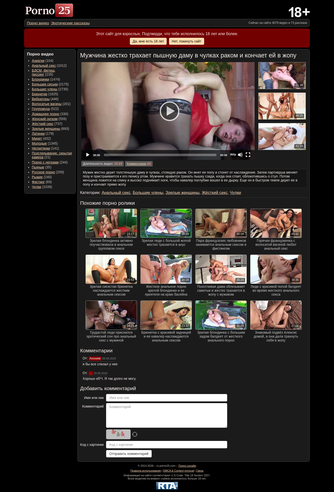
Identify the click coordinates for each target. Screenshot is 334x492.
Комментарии (136, 163)
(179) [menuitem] (43, 134)
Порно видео (38, 23)
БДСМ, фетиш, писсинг (43, 72)
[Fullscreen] (248, 154)
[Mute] (240, 154)
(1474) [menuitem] (46, 79)
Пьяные (38, 167)
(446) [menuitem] (45, 99)
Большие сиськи (45, 84)
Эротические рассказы (70, 23)
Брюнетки (39, 94)
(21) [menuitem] (52, 155)
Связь (199, 470)
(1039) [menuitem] (42, 187)
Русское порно (43, 172)
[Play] (168, 111)
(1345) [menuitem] (45, 143)
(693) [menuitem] (50, 129)
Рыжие (37, 177)
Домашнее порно (45, 114)
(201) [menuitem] (51, 104)
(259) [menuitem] (48, 172)
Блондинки (40, 79)
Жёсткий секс (42, 124)
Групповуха (41, 109)
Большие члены (44, 89)
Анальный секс (44, 66)
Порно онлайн (187, 465)
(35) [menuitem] (41, 167)
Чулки (36, 187)
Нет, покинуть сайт (186, 41)
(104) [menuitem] (42, 61)
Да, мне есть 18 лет (148, 41)
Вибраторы (40, 99)
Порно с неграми (45, 162)
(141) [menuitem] (45, 148)
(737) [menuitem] (47, 124)
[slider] (160, 155)
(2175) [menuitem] (50, 84)
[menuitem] (38, 23)
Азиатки (38, 61)
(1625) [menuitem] (45, 94)
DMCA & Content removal (178, 470)
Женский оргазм (45, 119)
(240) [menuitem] (42, 177)
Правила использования (145, 470)
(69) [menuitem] (42, 182)
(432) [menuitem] (41, 138)
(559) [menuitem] (49, 119)
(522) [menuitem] (45, 109)
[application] (168, 111)
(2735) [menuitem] (50, 89)
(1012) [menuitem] (49, 66)
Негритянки (41, 148)
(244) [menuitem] (50, 162)
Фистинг (38, 182)
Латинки (38, 134)
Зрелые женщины (46, 129)
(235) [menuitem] (43, 72)
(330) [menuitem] (50, 114)
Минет (37, 138)
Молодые (39, 143)
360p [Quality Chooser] (233, 154)
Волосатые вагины (47, 104)
